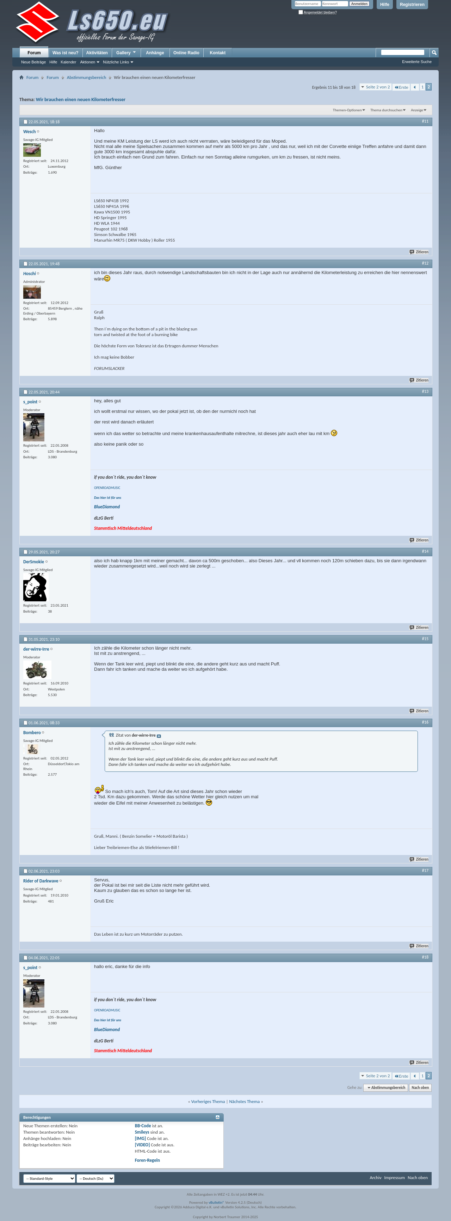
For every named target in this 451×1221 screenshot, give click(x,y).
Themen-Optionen (347, 110)
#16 (425, 722)
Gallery (126, 52)
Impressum (394, 1177)
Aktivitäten (97, 52)
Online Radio (186, 52)
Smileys (142, 1132)
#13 (425, 391)
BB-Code (143, 1125)
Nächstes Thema (244, 1101)
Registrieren (412, 4)
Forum (34, 52)
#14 (425, 551)
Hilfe (384, 4)
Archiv (375, 1177)
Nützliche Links (116, 62)
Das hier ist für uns (107, 497)
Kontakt (218, 52)
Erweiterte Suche (417, 62)
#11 (425, 121)
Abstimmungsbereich (86, 77)
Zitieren (419, 252)
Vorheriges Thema (208, 1101)
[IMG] (140, 1138)
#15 (425, 638)
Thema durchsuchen (386, 110)
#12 (425, 263)
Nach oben (420, 1087)
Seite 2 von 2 (378, 86)
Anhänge (155, 52)
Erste (401, 87)
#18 (425, 957)
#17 (425, 870)
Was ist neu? (65, 52)
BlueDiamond (107, 506)
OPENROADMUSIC (107, 487)
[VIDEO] (142, 1144)
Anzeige (417, 110)
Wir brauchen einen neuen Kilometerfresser (80, 100)
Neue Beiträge (33, 62)
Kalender (68, 62)
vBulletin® (216, 1202)
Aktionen (87, 62)
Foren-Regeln (147, 1160)
